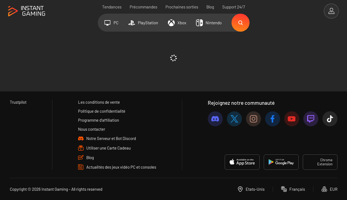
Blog (210, 6)
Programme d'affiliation (98, 120)
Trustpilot (18, 102)
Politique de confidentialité (101, 111)
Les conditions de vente (99, 102)
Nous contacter (91, 129)
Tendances (111, 6)
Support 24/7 (233, 6)
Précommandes (143, 6)
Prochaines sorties (181, 6)
